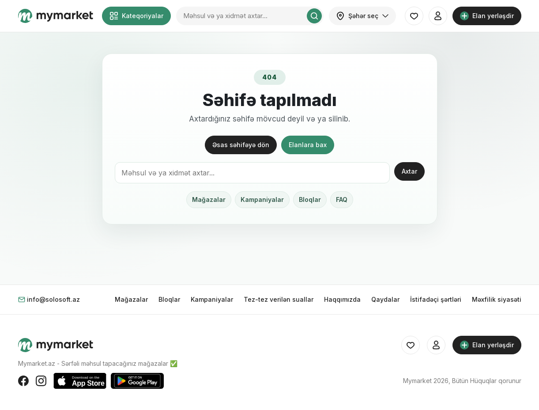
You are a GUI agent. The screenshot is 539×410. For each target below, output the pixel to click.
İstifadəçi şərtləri (435, 299)
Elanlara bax (308, 144)
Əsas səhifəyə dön (240, 144)
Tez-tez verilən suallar (278, 299)
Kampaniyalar (262, 199)
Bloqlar (310, 199)
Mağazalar (209, 199)
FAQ (341, 199)
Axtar (409, 171)
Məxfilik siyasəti (496, 299)
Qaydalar (385, 299)
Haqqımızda (342, 299)
